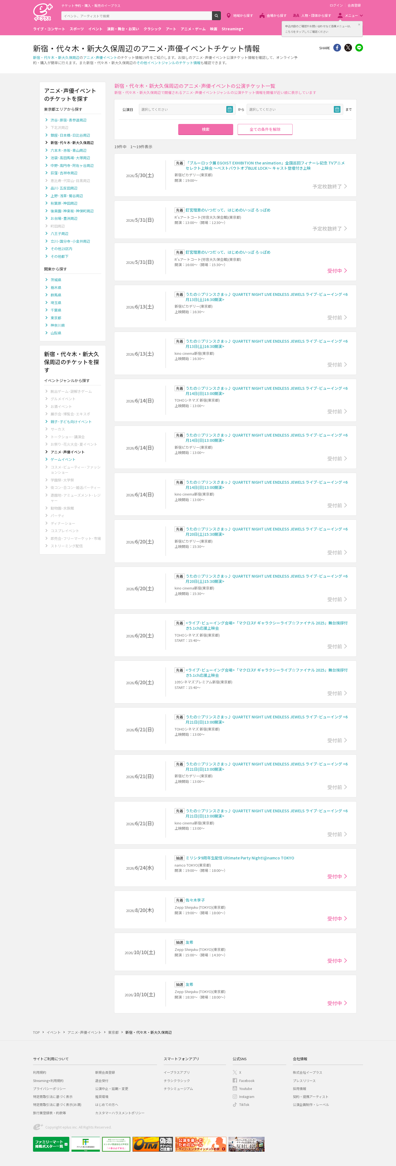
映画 (213, 28)
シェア (337, 48)
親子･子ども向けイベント (71, 421)
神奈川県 (58, 325)
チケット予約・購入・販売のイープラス (90, 5)
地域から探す (243, 15)
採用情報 (299, 1088)
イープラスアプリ (177, 1072)
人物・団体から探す (316, 15)
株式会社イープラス (307, 1072)
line (359, 48)
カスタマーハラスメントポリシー (120, 1112)
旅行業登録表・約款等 (49, 1112)
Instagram (246, 1096)
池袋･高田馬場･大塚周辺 (70, 157)
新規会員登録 (105, 1072)
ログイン (336, 5)
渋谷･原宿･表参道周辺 (69, 120)
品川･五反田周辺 (64, 188)
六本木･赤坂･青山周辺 (69, 150)
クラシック (152, 28)
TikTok (244, 1104)
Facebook (246, 1080)
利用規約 (39, 1072)
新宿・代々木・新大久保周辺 (56, 57)
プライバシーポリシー (49, 1088)
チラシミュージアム (178, 1088)
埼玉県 (56, 302)
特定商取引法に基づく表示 (53, 1096)
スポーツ (77, 28)
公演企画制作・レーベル (311, 1104)
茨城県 (56, 279)
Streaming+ (233, 28)
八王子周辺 (59, 233)
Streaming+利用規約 (48, 1080)
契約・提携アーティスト (311, 1096)
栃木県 (56, 287)
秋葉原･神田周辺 (64, 203)
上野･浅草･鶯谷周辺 (67, 195)
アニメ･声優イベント (100, 57)
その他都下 (59, 256)
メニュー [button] (351, 15)
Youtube (245, 1088)
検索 (206, 129)
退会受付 (101, 1080)
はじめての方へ (106, 1104)
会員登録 (354, 5)
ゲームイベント (63, 459)
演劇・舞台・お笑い (123, 28)
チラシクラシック (177, 1080)
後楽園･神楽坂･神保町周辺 (72, 210)
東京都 (56, 317)
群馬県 (56, 294)
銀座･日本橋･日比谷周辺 (70, 135)
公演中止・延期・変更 (111, 1088)
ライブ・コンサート (49, 28)
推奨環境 (101, 1096)
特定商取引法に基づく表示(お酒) (57, 1104)
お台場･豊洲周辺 (64, 218)
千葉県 (56, 310)
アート (171, 28)
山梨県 (56, 333)
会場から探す (277, 15)
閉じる (359, 24)
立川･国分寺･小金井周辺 (70, 241)
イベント (95, 28)
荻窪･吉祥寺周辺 (64, 172)
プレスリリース (304, 1080)
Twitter (348, 48)
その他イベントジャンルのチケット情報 (168, 62)
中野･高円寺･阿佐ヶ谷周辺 (72, 165)
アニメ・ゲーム (193, 28)
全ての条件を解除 (265, 129)
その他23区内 (61, 248)
